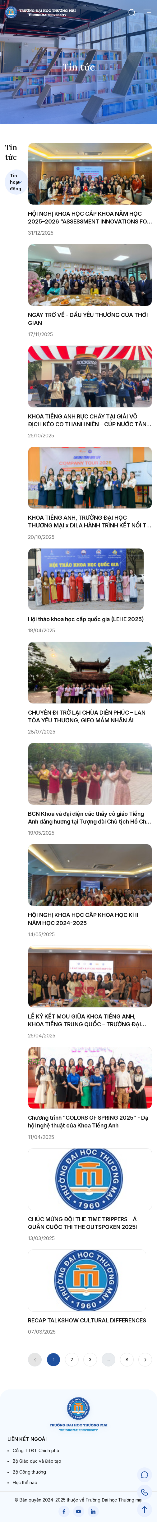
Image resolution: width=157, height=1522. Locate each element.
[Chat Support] (144, 1474)
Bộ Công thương (29, 1472)
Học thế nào (25, 1482)
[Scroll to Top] (144, 1509)
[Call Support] (144, 1492)
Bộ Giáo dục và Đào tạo (37, 1461)
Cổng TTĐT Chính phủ (36, 1450)
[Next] (145, 1359)
